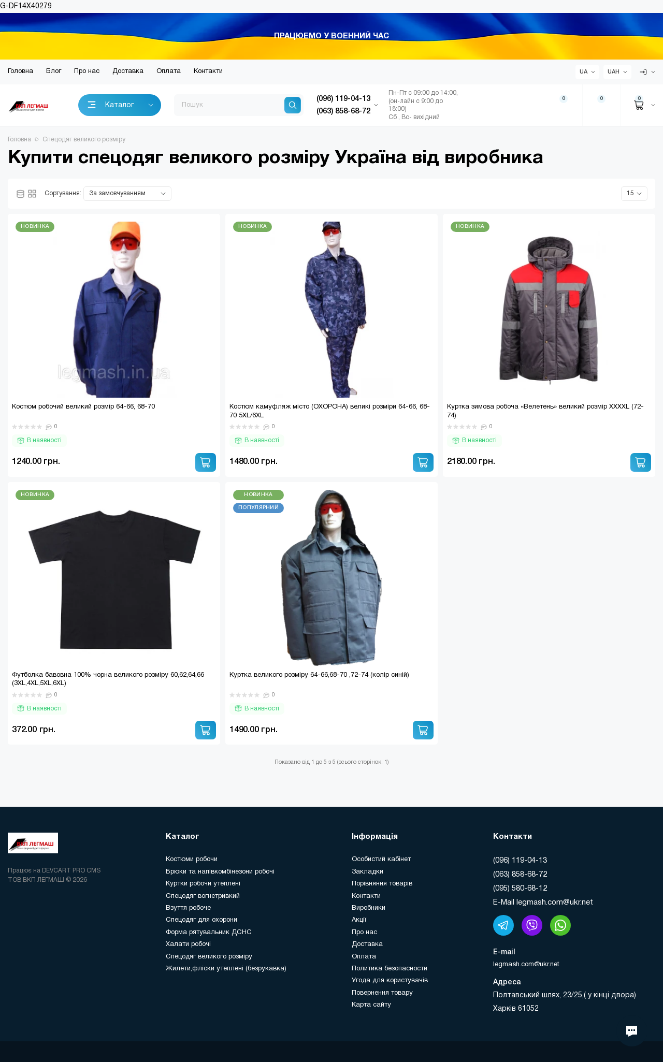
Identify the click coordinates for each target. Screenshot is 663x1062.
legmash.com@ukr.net (526, 965)
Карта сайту (371, 1005)
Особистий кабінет (381, 859)
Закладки (367, 872)
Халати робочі (188, 944)
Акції (359, 920)
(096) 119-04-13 (520, 860)
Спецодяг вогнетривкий (203, 896)
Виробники (368, 908)
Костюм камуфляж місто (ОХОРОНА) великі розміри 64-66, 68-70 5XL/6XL (329, 411)
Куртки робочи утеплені (203, 884)
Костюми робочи (192, 859)
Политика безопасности (389, 969)
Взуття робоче (188, 908)
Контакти (208, 71)
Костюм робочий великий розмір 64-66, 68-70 (83, 407)
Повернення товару (382, 993)
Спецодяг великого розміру (209, 957)
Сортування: (63, 193)
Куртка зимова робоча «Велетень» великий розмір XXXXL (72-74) (545, 411)
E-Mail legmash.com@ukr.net (543, 902)
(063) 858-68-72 (520, 874)
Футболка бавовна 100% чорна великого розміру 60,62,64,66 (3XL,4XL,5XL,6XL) (108, 679)
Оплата (168, 71)
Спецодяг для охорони (201, 920)
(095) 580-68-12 (520, 888)
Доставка (127, 71)
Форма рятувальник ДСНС (209, 932)
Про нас (86, 71)
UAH (613, 72)
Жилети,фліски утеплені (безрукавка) (226, 969)
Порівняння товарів (382, 884)
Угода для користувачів (390, 981)
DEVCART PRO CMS (71, 871)
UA (583, 72)
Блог (53, 71)
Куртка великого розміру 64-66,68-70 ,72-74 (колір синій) (319, 675)
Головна (20, 71)
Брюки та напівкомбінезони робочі (220, 872)
